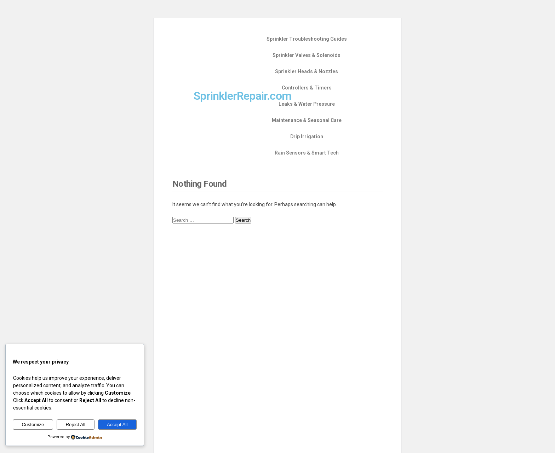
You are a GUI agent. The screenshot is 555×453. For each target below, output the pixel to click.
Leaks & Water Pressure (307, 104)
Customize (33, 424)
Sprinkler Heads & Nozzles (306, 71)
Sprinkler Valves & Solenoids (307, 55)
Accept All (117, 424)
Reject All (75, 424)
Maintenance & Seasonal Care (307, 120)
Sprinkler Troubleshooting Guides (307, 39)
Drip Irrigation (306, 136)
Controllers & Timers (307, 88)
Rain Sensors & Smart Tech (307, 153)
